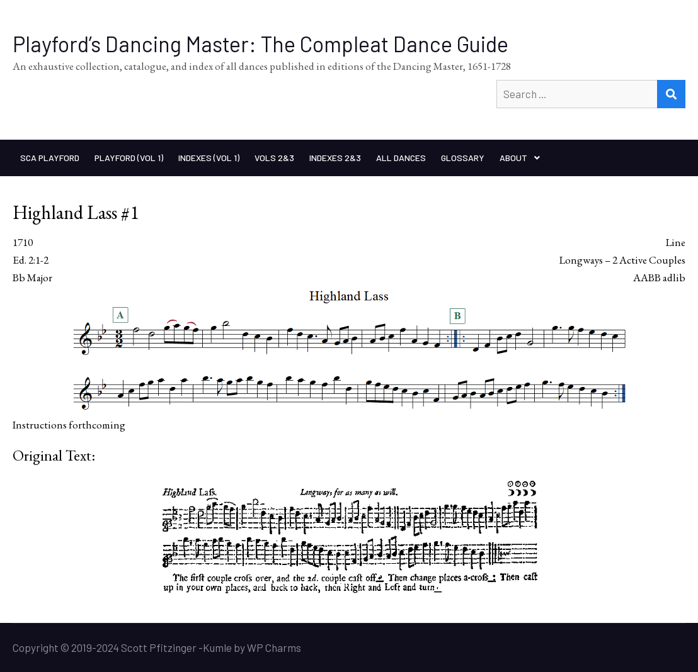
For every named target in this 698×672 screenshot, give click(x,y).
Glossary (462, 157)
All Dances (401, 157)
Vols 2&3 (274, 157)
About (513, 157)
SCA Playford (49, 157)
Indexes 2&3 (335, 157)
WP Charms (274, 647)
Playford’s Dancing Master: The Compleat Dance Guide (260, 44)
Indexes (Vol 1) (208, 157)
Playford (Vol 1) (128, 157)
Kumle (217, 647)
